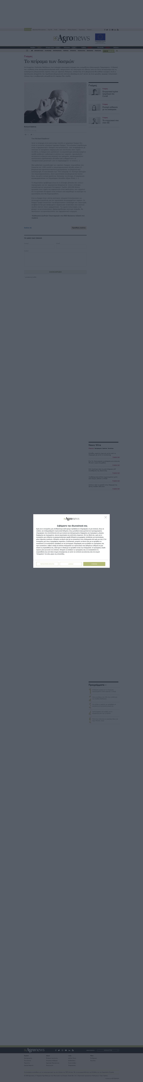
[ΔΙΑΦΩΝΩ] (106, 517)
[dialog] (71, 541)
